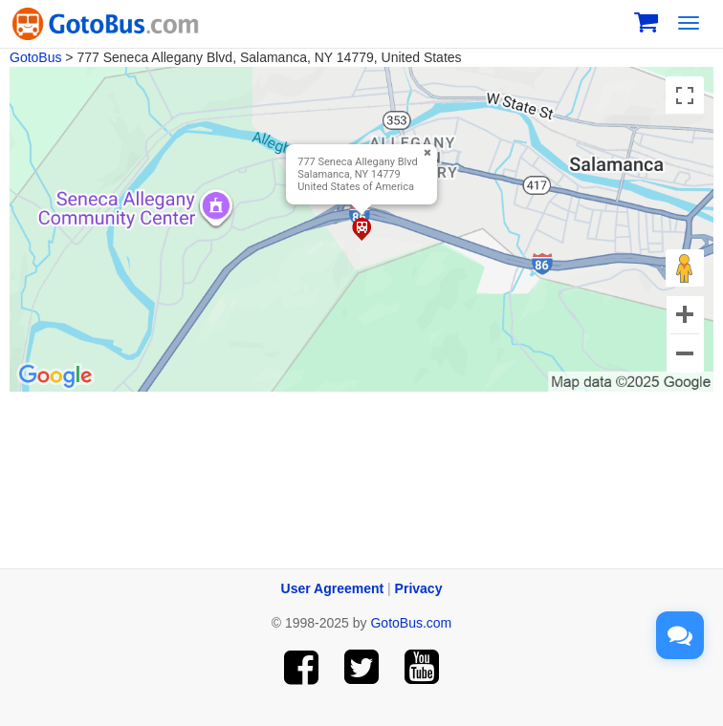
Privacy (419, 588)
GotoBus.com (410, 622)
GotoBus (35, 57)
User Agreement (332, 588)
